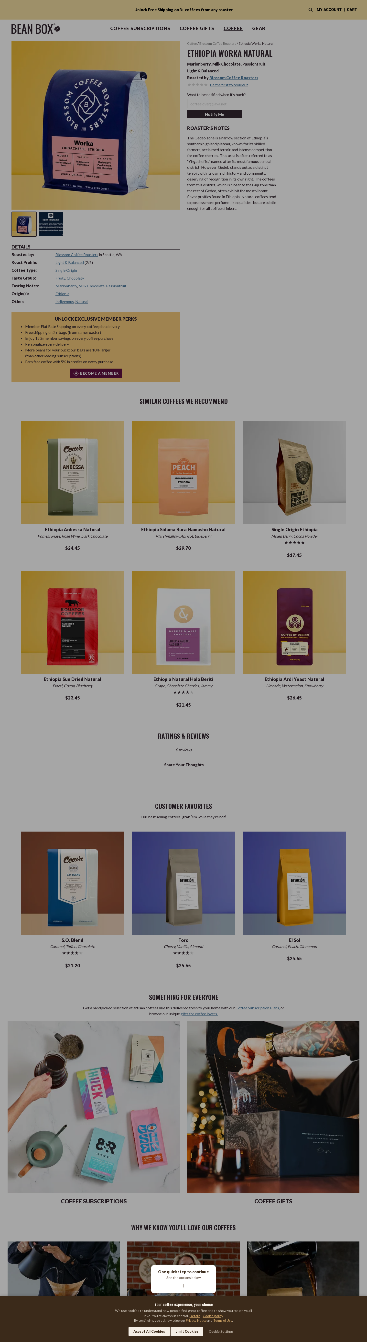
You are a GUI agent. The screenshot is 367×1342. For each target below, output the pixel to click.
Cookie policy (213, 1316)
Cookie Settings (221, 1331)
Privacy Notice (196, 1320)
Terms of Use (222, 1320)
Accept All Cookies (149, 1331)
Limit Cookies (186, 1331)
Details (195, 1316)
